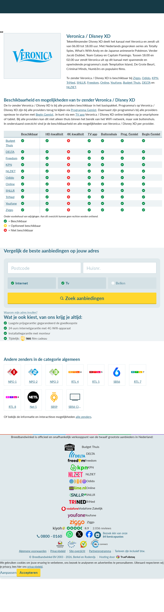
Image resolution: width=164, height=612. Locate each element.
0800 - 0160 (51, 536)
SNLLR (81, 82)
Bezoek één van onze (115, 535)
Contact (5, 576)
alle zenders (83, 416)
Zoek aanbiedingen (17, 607)
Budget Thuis (131, 82)
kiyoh (59, 528)
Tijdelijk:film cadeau (28, 338)
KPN (155, 78)
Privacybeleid (57, 551)
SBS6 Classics (75, 406)
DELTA (146, 82)
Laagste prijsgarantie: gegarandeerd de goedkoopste (43, 323)
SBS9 (54, 406)
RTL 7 (137, 381)
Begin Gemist (44, 114)
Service (5, 567)
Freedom (93, 82)
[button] (1, 32)
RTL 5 (96, 381)
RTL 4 (75, 381)
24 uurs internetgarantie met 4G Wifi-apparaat (40, 328)
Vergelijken (7, 563)
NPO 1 (12, 381)
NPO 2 (33, 381)
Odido (146, 78)
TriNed (70, 82)
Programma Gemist (83, 110)
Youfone (115, 82)
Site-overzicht (77, 551)
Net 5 (33, 406)
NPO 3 (54, 381)
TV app (80, 114)
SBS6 (117, 381)
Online (104, 82)
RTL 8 (12, 406)
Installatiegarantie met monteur (29, 333)
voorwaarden (33, 551)
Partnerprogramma (100, 551)
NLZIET (71, 87)
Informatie (7, 572)
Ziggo (136, 78)
